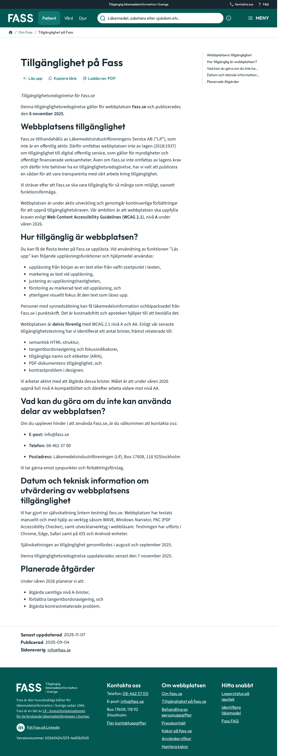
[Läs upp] (33, 78)
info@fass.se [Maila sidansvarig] (59, 649)
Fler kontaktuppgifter (126, 723)
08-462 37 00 (136, 693)
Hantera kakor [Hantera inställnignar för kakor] (175, 746)
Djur (83, 18)
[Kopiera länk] (63, 78)
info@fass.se (132, 701)
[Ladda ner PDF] (99, 78)
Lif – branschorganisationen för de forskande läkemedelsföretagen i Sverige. (53, 713)
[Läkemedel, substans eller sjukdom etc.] (164, 18)
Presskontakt (174, 723)
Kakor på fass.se (177, 730)
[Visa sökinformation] (228, 18)
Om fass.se (172, 693)
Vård (68, 18)
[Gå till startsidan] (20, 18)
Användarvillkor (176, 738)
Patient (49, 18)
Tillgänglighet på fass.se (184, 701)
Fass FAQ (230, 720)
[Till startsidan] (10, 32)
